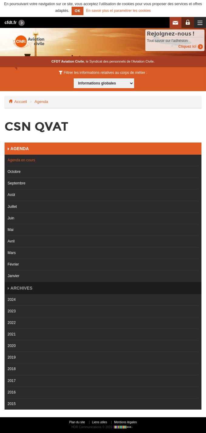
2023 (12, 311)
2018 (12, 369)
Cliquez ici (187, 46)
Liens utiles (99, 422)
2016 (12, 392)
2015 (12, 404)
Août (11, 195)
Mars (12, 253)
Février (13, 264)
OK (77, 11)
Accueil (20, 101)
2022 (12, 323)
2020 (12, 346)
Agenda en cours (21, 160)
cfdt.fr (11, 22)
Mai (10, 230)
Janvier (13, 276)
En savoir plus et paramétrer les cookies (118, 11)
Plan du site (77, 422)
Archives (20, 288)
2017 (12, 381)
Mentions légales (125, 422)
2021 (12, 334)
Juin (11, 218)
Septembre (16, 183)
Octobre (14, 172)
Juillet (12, 206)
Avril (11, 241)
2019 (12, 357)
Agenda (41, 101)
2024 (12, 299)
